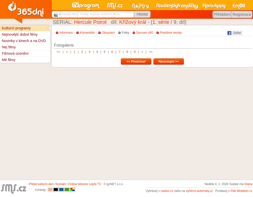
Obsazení (108, 32)
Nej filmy (9, 47)
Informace (66, 32)
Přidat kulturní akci (41, 184)
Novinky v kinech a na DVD (24, 41)
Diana (248, 184)
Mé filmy (8, 60)
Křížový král (132, 22)
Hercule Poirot (90, 22)
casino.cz (167, 191)
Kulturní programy (16, 28)
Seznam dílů (144, 32)
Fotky (125, 32)
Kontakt (61, 184)
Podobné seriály (171, 32)
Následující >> (168, 61)
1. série (160, 22)
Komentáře (87, 32)
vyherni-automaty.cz (199, 191)
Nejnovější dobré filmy (20, 34)
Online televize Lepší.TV (84, 184)
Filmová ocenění (15, 53)
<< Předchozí (136, 61)
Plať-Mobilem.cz (241, 191)
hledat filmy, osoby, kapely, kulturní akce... (92, 14)
